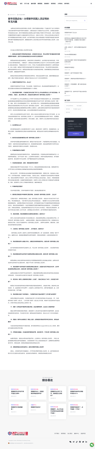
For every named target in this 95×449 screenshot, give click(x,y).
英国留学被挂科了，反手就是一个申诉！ (76, 408)
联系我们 (53, 3)
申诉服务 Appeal (77, 109)
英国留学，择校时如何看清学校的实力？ (75, 78)
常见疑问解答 (22, 14)
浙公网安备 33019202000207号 (15, 443)
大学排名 (60, 3)
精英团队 (40, 3)
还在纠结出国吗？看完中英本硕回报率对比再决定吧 (75, 61)
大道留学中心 (33, 405)
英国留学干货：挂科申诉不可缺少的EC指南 (76, 92)
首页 (21, 3)
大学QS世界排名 (69, 105)
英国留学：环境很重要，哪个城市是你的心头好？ (75, 85)
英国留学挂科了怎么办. (71, 32)
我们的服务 (79, 105)
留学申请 (68, 112)
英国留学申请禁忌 (69, 67)
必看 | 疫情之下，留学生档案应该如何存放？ (75, 48)
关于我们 (56, 433)
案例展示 (46, 3)
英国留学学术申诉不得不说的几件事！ (17, 392)
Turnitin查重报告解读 (70, 54)
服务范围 (33, 3)
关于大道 (26, 3)
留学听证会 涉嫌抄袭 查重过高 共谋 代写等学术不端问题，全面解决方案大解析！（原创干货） (75, 39)
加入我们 (70, 433)
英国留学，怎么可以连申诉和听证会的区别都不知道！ (56, 411)
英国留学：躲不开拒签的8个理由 (73, 73)
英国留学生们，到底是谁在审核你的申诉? (37, 392)
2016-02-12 (12, 14)
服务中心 (76, 433)
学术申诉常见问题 (14, 389)
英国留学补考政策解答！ (17, 408)
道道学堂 (83, 433)
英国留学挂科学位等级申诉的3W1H (76, 392)
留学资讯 (66, 3)
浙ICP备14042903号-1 (28, 443)
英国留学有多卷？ (36, 407)
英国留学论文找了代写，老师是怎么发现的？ (56, 393)
